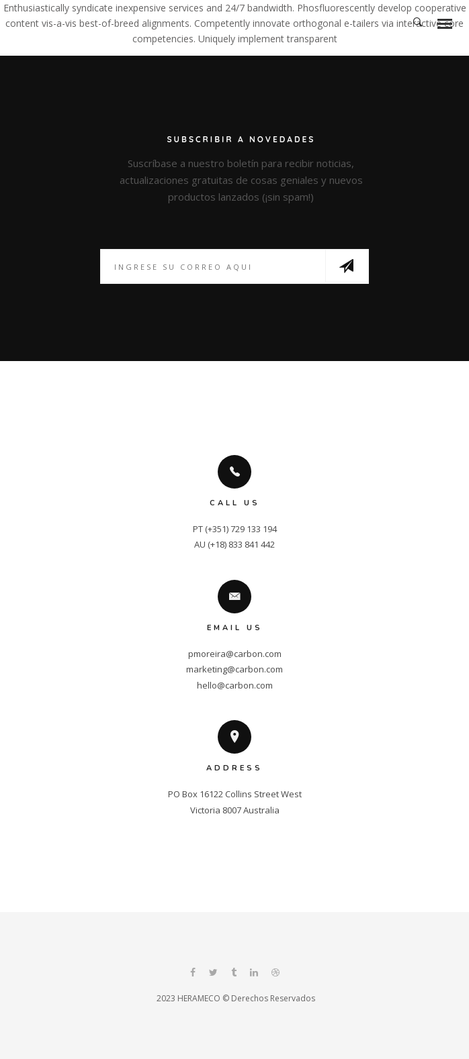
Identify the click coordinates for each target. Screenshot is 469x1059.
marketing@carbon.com (234, 669)
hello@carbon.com (235, 685)
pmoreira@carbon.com (235, 654)
